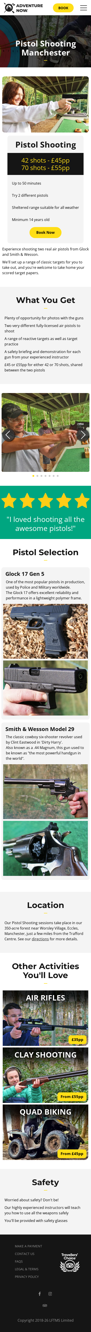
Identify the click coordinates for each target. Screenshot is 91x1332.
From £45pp (72, 1153)
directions (40, 939)
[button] (8, 435)
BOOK (63, 8)
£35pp (77, 1039)
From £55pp (72, 1096)
